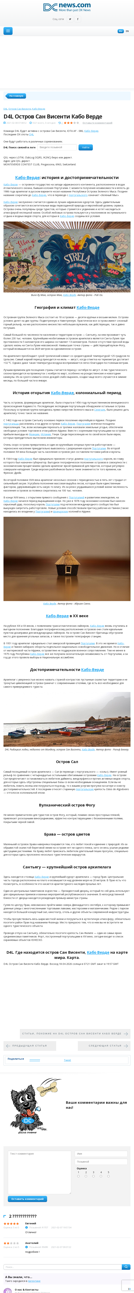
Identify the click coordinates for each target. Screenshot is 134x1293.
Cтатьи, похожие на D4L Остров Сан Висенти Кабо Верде (72, 1033)
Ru (119, 31)
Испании (46, 434)
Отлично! (30, 1232)
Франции (34, 434)
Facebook (77, 19)
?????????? (34, 1060)
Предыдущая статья (29, 1046)
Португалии (99, 448)
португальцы (11, 423)
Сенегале (99, 409)
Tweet (67, 1060)
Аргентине (34, 1281)
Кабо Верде (38, 108)
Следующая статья (105, 1046)
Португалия (83, 423)
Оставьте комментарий (97, 122)
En (126, 31)
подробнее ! (32, 1251)
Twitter (70, 19)
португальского (78, 195)
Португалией (76, 497)
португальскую (85, 789)
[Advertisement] (67, 62)
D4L (5, 108)
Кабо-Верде (27, 177)
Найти (85, 147)
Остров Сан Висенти (19, 108)
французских (60, 511)
